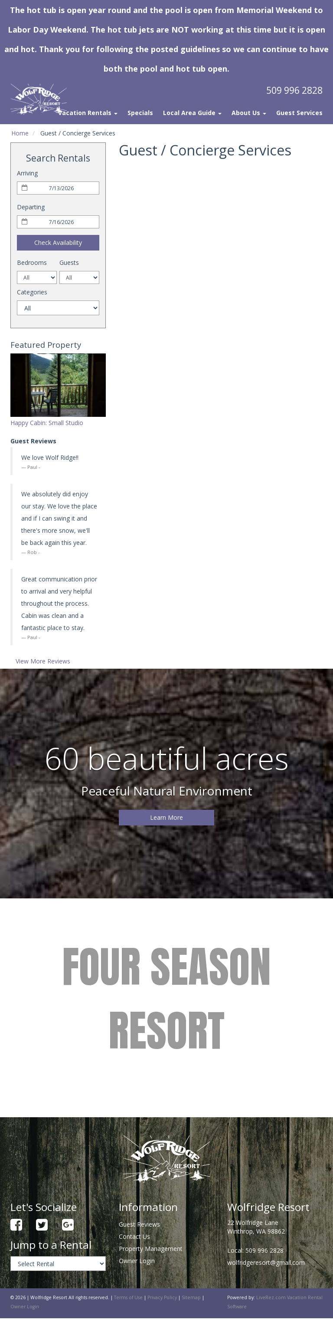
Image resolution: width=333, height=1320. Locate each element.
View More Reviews (43, 661)
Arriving (27, 173)
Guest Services (299, 113)
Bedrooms (32, 262)
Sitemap (191, 1297)
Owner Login (137, 1261)
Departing (31, 207)
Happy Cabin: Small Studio (46, 423)
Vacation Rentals (88, 113)
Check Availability (58, 242)
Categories (32, 292)
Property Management (151, 1248)
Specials (140, 113)
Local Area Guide (192, 113)
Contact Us (134, 1236)
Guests (69, 262)
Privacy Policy (162, 1297)
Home (20, 133)
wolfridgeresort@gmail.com (266, 1262)
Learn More (166, 817)
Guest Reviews (139, 1224)
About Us (249, 113)
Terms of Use (128, 1297)
